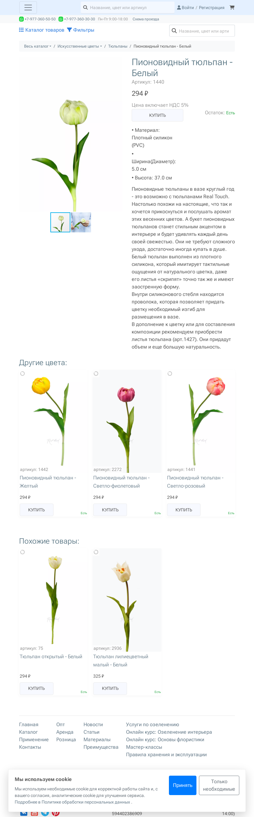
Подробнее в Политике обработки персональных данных (73, 801)
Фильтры (80, 30)
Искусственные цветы (78, 46)
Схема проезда (146, 19)
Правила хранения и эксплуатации (166, 755)
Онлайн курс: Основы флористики (165, 739)
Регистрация (212, 7)
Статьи (91, 732)
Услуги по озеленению (152, 724)
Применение (34, 739)
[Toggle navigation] (28, 7)
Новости (93, 724)
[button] (117, 62)
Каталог (28, 732)
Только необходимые (219, 785)
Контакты (30, 747)
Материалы (97, 739)
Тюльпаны (117, 46)
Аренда (65, 732)
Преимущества (101, 747)
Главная (28, 724)
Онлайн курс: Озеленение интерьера (169, 732)
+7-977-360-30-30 (76, 19)
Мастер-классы (144, 747)
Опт (60, 724)
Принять (182, 785)
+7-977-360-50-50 (37, 19)
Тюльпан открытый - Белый (51, 656)
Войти (185, 7)
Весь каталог (36, 46)
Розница (66, 739)
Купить (157, 115)
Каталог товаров (41, 30)
